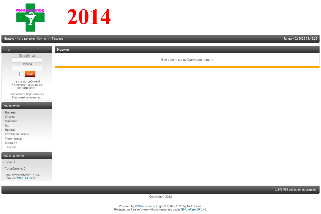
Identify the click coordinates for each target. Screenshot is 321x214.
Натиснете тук (21, 84)
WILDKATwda (26, 178)
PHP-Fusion (143, 206)
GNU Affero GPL (191, 209)
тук (39, 97)
